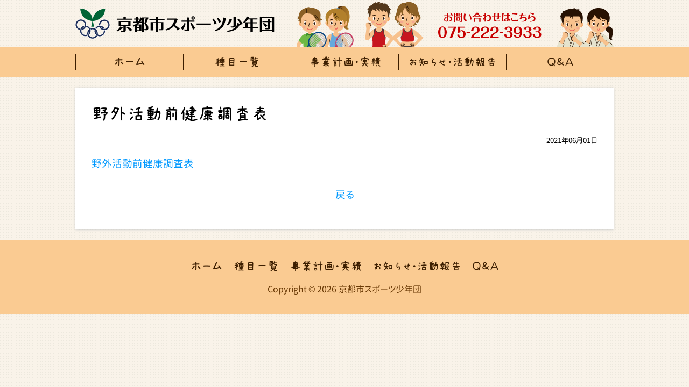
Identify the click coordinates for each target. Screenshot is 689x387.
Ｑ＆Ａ (560, 62)
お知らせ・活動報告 (453, 62)
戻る (344, 195)
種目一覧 (237, 62)
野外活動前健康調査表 (143, 163)
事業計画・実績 (345, 62)
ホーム (130, 62)
